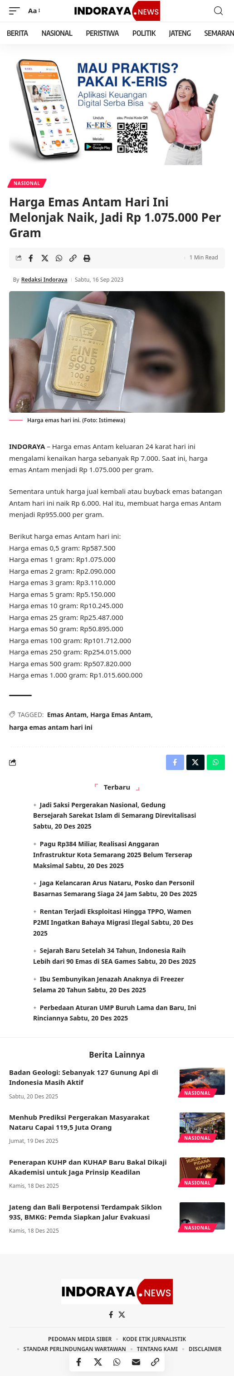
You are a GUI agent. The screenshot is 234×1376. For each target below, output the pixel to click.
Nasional (27, 183)
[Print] (87, 258)
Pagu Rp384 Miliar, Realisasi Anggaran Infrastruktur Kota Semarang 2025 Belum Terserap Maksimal (112, 854)
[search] (218, 11)
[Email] (136, 1361)
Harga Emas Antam (120, 714)
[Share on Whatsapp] (59, 258)
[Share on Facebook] (30, 258)
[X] (121, 1315)
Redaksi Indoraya (44, 279)
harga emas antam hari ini (51, 727)
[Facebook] (111, 1315)
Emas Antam (67, 714)
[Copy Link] (73, 258)
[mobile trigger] (16, 11)
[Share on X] (45, 258)
